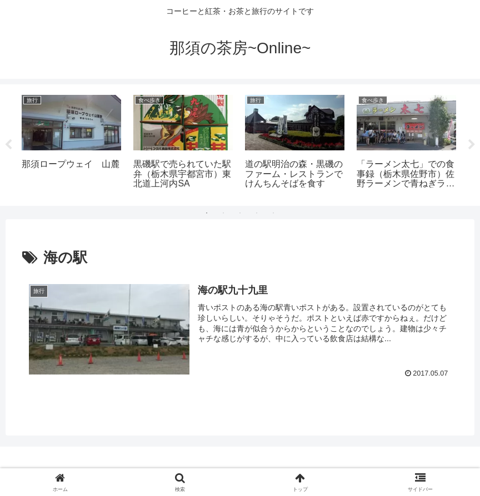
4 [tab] (256, 213)
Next (471, 144)
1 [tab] (206, 213)
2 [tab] (223, 213)
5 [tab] (273, 213)
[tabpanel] (71, 143)
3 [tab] (240, 213)
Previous (8, 144)
